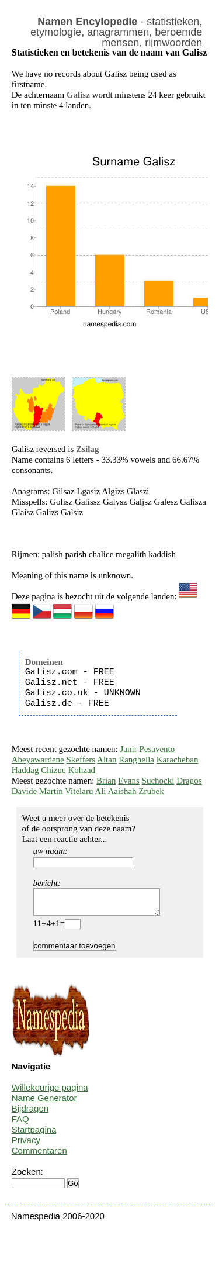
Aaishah (121, 791)
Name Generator (44, 1103)
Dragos (188, 780)
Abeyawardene (38, 759)
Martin (51, 791)
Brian (106, 780)
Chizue (53, 770)
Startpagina (34, 1135)
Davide (24, 791)
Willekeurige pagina (50, 1093)
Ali (100, 791)
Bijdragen (30, 1114)
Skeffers (80, 759)
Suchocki (158, 780)
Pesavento (157, 749)
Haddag (25, 770)
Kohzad (81, 770)
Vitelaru (79, 791)
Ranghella (136, 759)
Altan (106, 759)
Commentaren (39, 1156)
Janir (128, 749)
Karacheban (178, 759)
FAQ (20, 1124)
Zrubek (151, 791)
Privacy (26, 1145)
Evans (129, 780)
